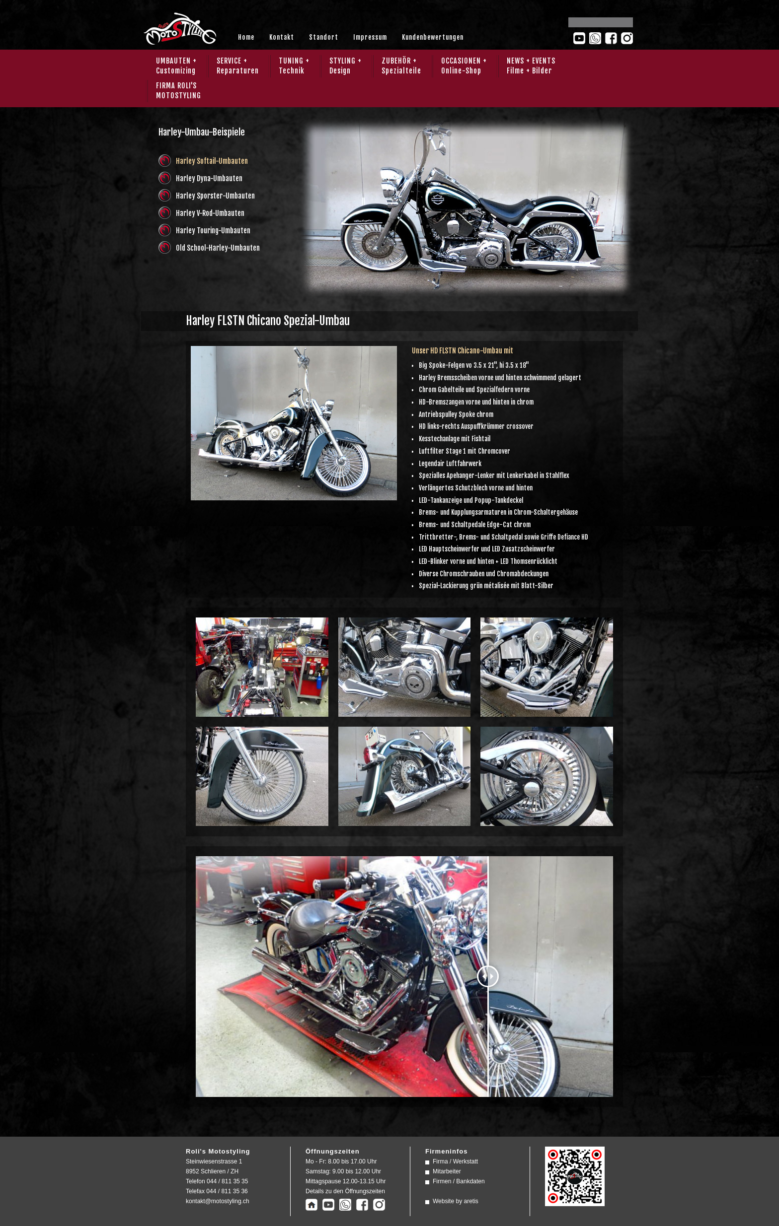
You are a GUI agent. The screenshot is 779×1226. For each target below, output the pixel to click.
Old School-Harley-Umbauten (218, 248)
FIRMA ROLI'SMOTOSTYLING (178, 90)
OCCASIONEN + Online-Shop (464, 66)
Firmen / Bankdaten (459, 1181)
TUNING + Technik (294, 66)
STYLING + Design (345, 66)
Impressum (370, 37)
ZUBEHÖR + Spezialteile (401, 66)
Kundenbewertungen (433, 37)
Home (246, 37)
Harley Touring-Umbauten (213, 230)
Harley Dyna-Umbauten (209, 178)
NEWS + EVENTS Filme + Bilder (531, 66)
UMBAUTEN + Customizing (176, 66)
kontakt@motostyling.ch (217, 1201)
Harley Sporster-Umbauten (215, 196)
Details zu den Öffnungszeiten (345, 1191)
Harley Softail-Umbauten (212, 161)
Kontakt (281, 37)
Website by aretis (455, 1201)
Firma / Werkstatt (455, 1161)
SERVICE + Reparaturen (238, 66)
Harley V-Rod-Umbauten (210, 213)
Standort (323, 37)
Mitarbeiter (447, 1171)
